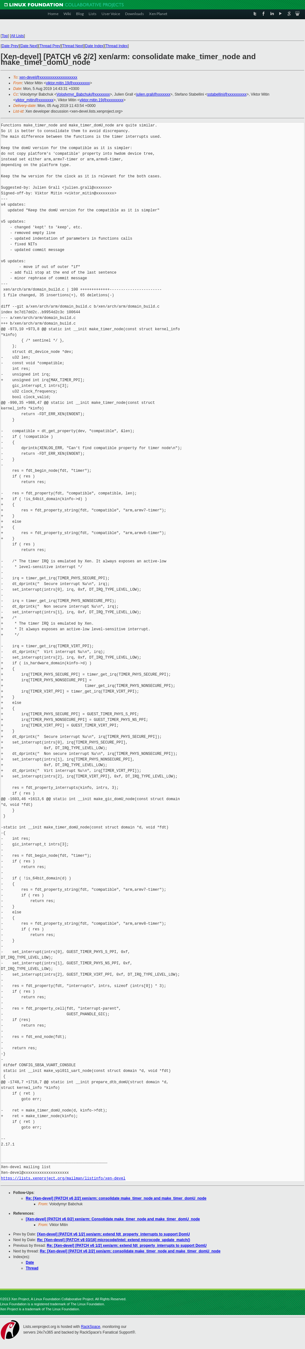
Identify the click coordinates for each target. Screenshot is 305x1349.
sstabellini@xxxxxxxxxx (227, 94)
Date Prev (10, 46)
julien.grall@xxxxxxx (153, 94)
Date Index (94, 46)
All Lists (17, 36)
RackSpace (90, 1326)
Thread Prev (49, 46)
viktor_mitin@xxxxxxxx (34, 100)
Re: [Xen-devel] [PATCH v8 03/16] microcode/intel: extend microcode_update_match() (113, 1240)
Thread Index (117, 46)
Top (5, 36)
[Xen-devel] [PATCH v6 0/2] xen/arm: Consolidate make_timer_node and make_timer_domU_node (113, 1219)
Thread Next (72, 46)
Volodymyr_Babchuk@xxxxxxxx (83, 94)
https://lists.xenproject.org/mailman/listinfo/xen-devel (63, 1178)
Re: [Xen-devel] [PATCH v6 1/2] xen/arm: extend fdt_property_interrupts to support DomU (127, 1245)
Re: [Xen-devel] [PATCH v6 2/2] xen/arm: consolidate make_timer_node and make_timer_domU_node (116, 1198)
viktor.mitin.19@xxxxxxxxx (68, 83)
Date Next (28, 46)
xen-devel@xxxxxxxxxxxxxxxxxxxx (48, 77)
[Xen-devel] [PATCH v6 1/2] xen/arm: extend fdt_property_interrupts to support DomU (113, 1234)
